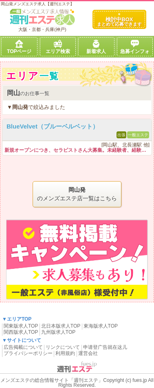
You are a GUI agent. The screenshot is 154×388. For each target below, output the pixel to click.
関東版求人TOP (21, 326)
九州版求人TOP (58, 332)
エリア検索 (58, 47)
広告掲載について (23, 347)
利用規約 (65, 353)
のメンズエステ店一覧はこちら (77, 194)
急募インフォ (135, 47)
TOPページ (19, 47)
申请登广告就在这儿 (105, 347)
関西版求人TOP (21, 332)
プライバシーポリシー (28, 353)
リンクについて (63, 347)
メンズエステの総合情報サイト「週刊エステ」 (51, 380)
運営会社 (88, 353)
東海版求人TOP (101, 326)
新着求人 (96, 47)
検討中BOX (119, 20)
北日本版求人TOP (60, 326)
